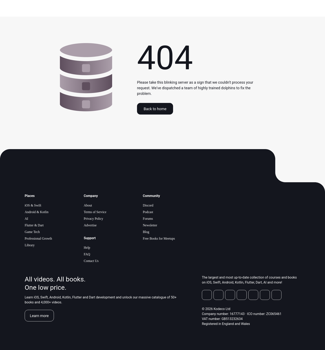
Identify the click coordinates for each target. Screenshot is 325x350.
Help (87, 247)
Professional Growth (38, 238)
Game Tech (32, 232)
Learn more (39, 316)
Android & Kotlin (37, 212)
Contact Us (91, 261)
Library (30, 245)
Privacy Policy (93, 218)
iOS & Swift (33, 205)
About (88, 205)
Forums (148, 218)
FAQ (87, 254)
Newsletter (150, 225)
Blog (146, 232)
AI (26, 218)
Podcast (148, 212)
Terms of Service (95, 212)
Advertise (90, 225)
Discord (148, 205)
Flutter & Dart (34, 225)
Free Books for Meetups (159, 238)
